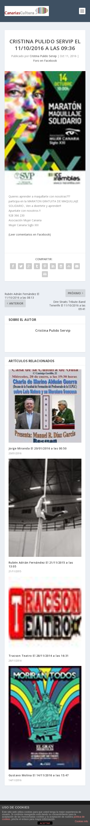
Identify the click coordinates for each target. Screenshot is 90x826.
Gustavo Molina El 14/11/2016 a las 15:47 (39, 775)
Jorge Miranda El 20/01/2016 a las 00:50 (38, 448)
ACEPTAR (45, 823)
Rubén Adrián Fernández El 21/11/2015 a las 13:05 (41, 564)
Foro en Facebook (45, 60)
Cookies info (81, 821)
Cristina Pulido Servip (43, 56)
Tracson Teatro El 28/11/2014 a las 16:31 (39, 656)
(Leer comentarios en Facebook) (30, 234)
